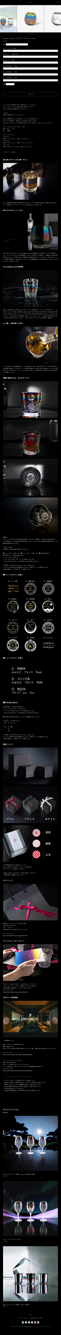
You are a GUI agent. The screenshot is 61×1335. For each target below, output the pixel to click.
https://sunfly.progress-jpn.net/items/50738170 (15, 992)
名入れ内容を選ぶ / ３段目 (10, 77)
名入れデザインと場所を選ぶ (10, 54)
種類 (4, 44)
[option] (30, 18)
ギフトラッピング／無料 (9, 48)
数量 (4, 84)
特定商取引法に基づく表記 (36, 1318)
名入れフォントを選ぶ (9, 60)
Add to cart (30, 94)
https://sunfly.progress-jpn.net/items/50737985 (15, 935)
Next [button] (58, 19)
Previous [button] (2, 19)
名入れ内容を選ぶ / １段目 (10, 66)
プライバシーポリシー (23, 1318)
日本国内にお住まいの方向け (30, 98)
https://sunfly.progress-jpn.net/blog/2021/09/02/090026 (17, 1054)
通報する (13, 152)
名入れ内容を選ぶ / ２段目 (10, 72)
